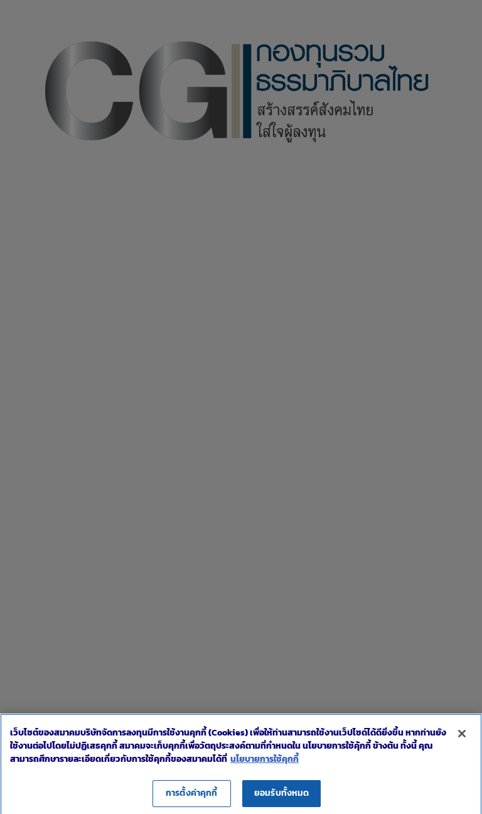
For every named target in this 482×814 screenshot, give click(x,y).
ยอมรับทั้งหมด (281, 798)
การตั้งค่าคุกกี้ (191, 798)
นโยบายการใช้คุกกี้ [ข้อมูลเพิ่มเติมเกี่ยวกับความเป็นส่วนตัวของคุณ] (264, 764)
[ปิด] (462, 739)
